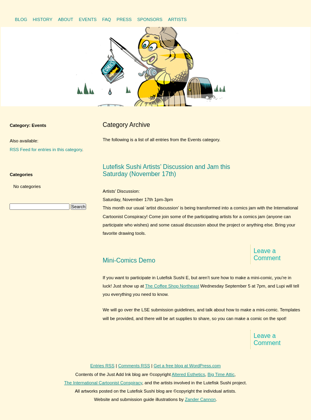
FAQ (106, 19)
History (42, 19)
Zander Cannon (200, 399)
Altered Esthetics (188, 374)
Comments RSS (134, 365)
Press (124, 19)
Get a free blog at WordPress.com (187, 365)
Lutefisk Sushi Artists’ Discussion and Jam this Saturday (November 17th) (166, 170)
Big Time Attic (221, 374)
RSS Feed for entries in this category (46, 149)
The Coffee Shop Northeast (172, 286)
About (65, 19)
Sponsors (149, 19)
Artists (177, 19)
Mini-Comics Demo (129, 260)
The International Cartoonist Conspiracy (103, 382)
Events (88, 19)
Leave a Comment (267, 254)
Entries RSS (102, 365)
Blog (21, 19)
